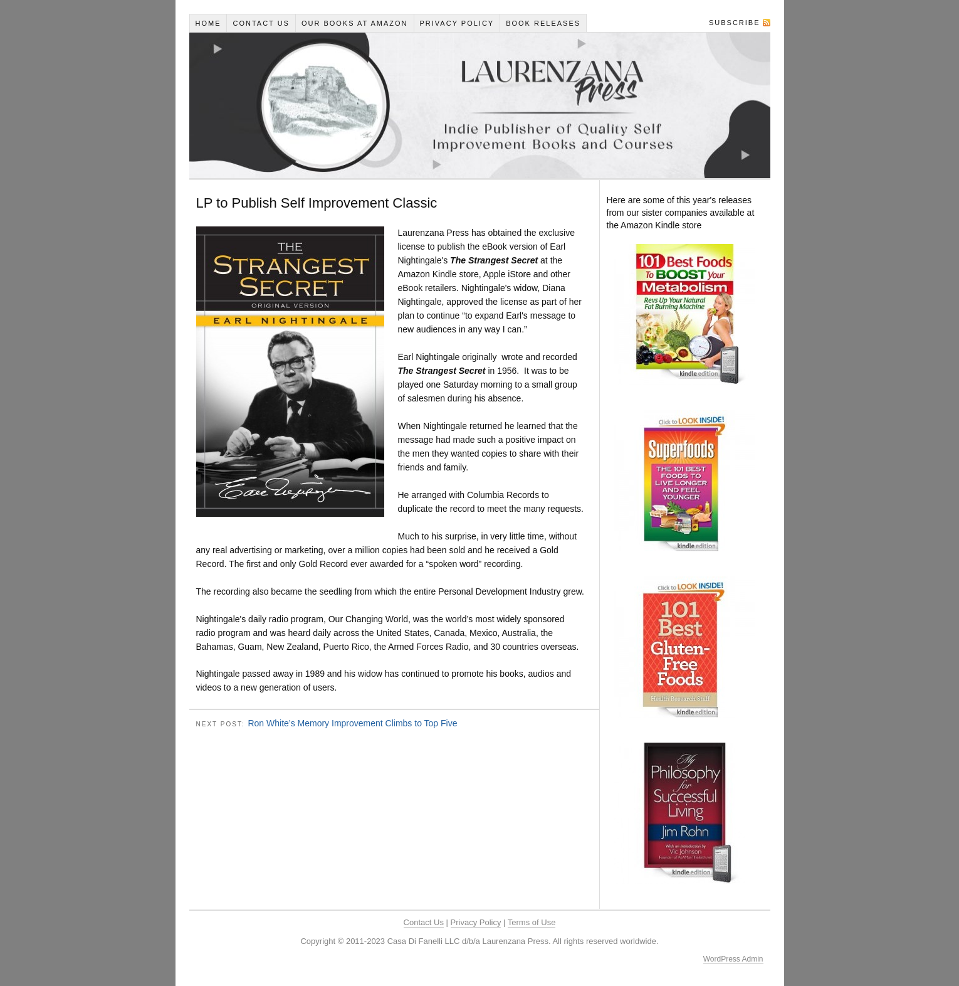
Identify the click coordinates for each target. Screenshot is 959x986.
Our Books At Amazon (354, 23)
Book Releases (543, 23)
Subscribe (734, 22)
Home (208, 23)
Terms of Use (532, 922)
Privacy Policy (457, 23)
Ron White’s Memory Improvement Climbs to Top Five (352, 723)
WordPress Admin (733, 959)
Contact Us (261, 23)
